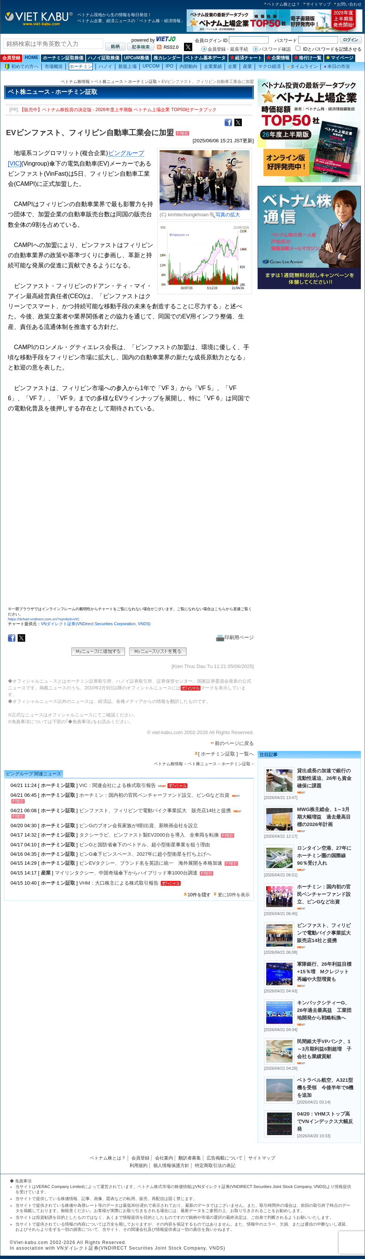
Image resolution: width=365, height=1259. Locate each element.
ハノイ (105, 66)
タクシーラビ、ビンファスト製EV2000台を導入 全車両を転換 (149, 835)
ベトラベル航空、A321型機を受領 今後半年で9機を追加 (325, 1087)
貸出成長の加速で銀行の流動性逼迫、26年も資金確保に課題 (324, 778)
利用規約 (139, 1165)
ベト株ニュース (108, 81)
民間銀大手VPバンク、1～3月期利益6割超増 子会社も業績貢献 (324, 1049)
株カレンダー (167, 57)
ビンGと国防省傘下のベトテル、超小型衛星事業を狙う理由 (144, 844)
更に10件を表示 (234, 894)
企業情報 (278, 57)
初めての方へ (22, 66)
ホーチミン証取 (142, 81)
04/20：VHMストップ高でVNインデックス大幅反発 (325, 1121)
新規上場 (127, 66)
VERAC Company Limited (60, 1186)
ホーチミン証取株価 (63, 57)
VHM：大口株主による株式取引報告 (118, 883)
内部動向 (188, 66)
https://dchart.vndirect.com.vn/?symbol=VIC (44, 619)
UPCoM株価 (136, 57)
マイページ (339, 57)
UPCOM (151, 66)
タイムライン (302, 66)
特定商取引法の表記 (215, 1165)
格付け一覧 (307, 57)
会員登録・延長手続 (228, 49)
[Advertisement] (283, 405)
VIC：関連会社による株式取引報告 (117, 785)
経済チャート (246, 57)
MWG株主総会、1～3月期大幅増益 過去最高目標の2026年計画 (324, 817)
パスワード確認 (275, 49)
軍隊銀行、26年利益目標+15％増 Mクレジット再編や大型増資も (324, 971)
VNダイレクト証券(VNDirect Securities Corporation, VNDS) (96, 623)
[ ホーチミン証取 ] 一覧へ (226, 754)
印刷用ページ (235, 637)
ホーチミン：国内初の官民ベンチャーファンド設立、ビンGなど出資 (154, 795)
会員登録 (11, 57)
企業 (232, 66)
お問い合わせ (349, 4)
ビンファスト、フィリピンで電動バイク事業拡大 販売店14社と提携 (155, 810)
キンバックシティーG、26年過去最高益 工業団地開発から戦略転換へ (324, 1010)
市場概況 (54, 66)
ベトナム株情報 (75, 81)
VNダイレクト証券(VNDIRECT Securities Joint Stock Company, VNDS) (261, 1186)
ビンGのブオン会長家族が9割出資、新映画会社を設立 (138, 825)
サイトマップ (318, 4)
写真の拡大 (225, 214)
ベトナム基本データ (205, 57)
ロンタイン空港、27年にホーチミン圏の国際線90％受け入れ (324, 855)
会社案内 (164, 1158)
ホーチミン (80, 66)
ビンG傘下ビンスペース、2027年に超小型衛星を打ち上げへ (145, 854)
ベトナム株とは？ (283, 4)
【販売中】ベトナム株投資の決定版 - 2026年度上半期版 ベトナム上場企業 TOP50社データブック (118, 109)
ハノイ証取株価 (103, 57)
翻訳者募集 (189, 1158)
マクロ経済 (269, 66)
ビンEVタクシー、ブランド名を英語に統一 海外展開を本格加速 (151, 863)
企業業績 (213, 66)
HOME (31, 57)
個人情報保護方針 (171, 1165)
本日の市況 (337, 66)
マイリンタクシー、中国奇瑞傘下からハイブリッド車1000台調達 (126, 873)
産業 (247, 66)
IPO (169, 66)
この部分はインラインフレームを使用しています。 (130, 512)
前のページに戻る (234, 743)
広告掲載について (225, 1158)
